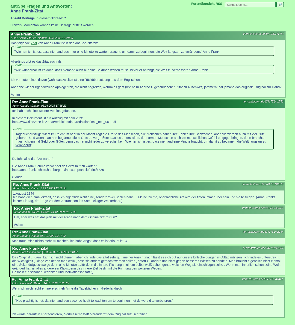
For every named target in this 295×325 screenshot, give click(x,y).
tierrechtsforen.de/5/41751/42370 (262, 184)
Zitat (34, 43)
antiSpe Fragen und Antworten (40, 6)
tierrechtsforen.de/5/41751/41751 (263, 33)
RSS (219, 4)
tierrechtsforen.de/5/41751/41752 (263, 101)
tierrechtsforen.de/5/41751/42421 (262, 279)
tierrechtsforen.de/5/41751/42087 (263, 248)
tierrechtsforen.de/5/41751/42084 (263, 231)
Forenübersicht (203, 4)
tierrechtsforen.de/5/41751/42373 (262, 208)
